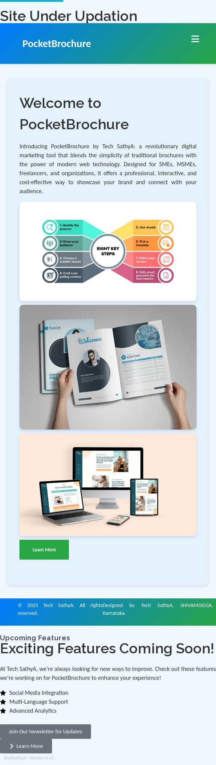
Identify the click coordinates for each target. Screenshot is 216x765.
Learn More (44, 549)
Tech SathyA (58, 605)
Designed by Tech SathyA (138, 605)
